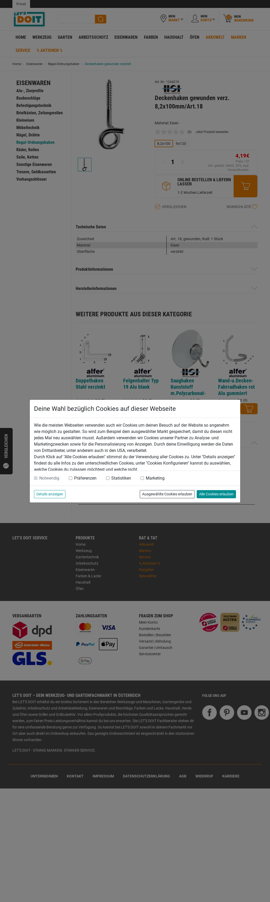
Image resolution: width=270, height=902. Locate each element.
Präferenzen (85, 478)
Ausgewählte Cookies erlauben (167, 494)
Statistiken (121, 478)
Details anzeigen (49, 494)
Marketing (155, 478)
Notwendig (49, 478)
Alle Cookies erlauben (216, 494)
